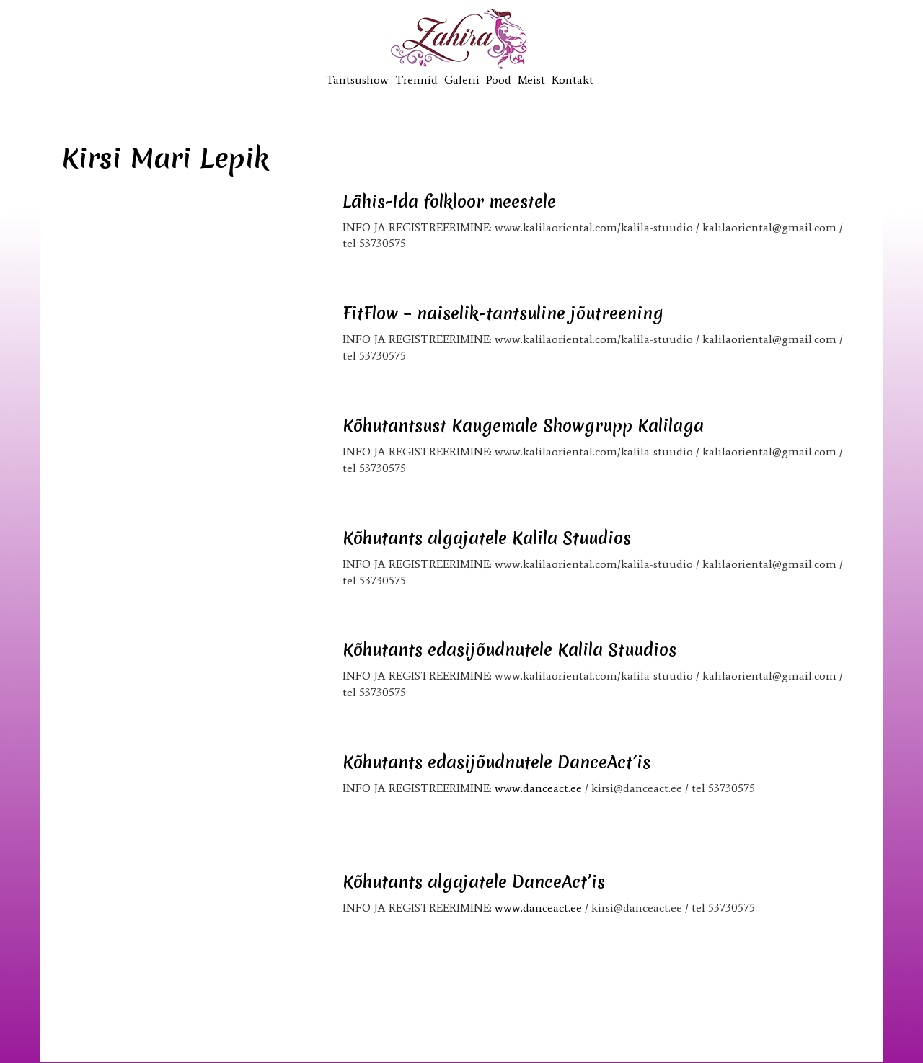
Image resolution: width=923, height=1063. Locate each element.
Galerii (462, 79)
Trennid (416, 79)
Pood (498, 79)
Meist (531, 79)
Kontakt (572, 79)
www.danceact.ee (538, 788)
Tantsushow (357, 79)
